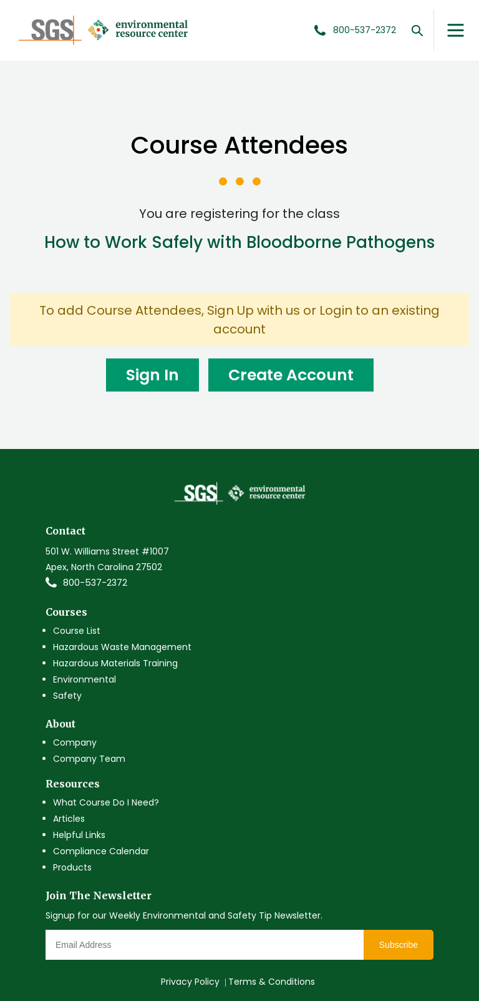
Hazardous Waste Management (122, 647)
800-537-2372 (95, 582)
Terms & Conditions (271, 981)
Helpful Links (79, 835)
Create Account (291, 375)
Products (72, 867)
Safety (67, 695)
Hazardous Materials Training (115, 663)
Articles (69, 818)
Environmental (84, 679)
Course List (76, 630)
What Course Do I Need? (106, 802)
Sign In (152, 375)
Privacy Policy (190, 981)
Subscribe (398, 945)
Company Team (89, 758)
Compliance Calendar (101, 851)
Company (75, 742)
